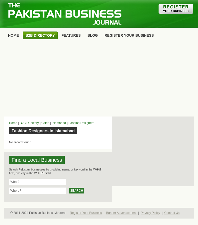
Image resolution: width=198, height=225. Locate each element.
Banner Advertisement (121, 213)
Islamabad (59, 123)
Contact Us (171, 213)
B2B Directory (29, 123)
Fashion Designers (81, 123)
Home (13, 123)
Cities (45, 123)
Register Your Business (86, 213)
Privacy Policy (150, 213)
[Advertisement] (99, 79)
